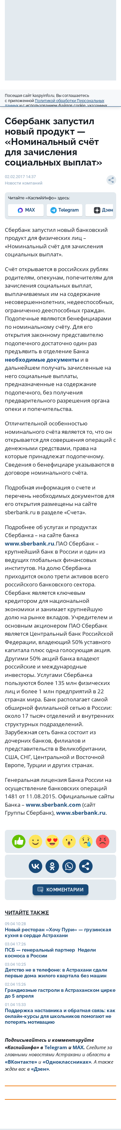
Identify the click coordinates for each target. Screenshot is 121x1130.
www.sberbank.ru (29, 543)
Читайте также (27, 913)
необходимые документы (42, 359)
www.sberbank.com (53, 804)
